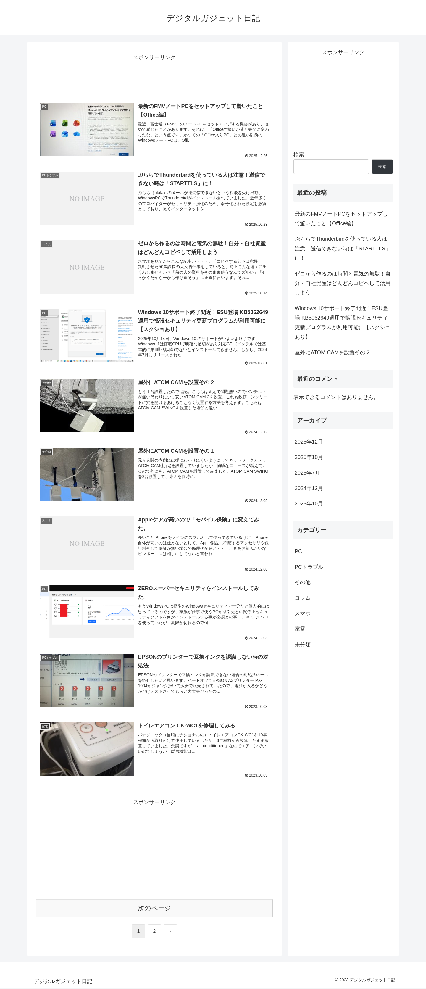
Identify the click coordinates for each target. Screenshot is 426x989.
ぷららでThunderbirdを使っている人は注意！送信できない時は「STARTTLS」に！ (342, 248)
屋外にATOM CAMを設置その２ (333, 352)
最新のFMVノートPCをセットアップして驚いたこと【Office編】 (341, 218)
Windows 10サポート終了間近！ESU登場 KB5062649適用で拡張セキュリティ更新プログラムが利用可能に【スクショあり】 (342, 322)
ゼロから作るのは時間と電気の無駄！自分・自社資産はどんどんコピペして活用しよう (342, 283)
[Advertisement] (154, 75)
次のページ (154, 908)
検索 (298, 154)
